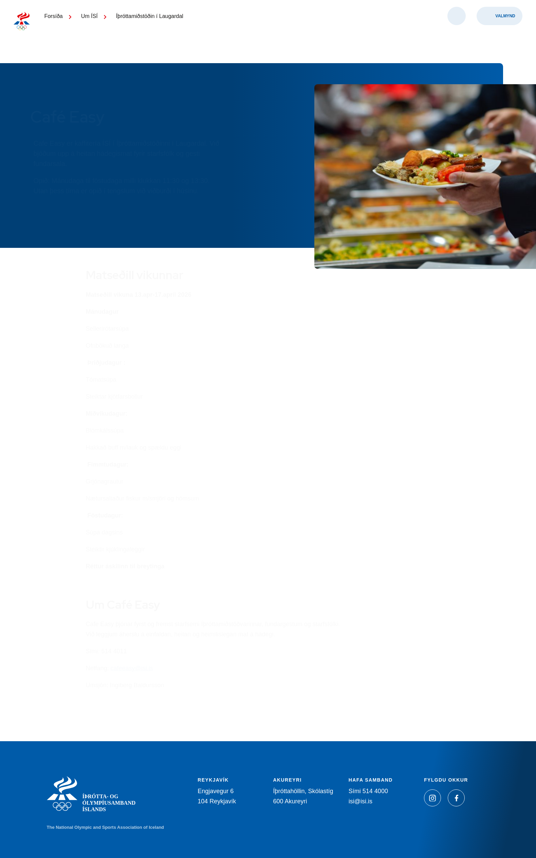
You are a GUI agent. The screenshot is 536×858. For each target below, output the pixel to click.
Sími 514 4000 (368, 791)
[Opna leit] (456, 34)
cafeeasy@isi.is (132, 668)
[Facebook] (456, 797)
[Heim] (30, 30)
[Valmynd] (499, 34)
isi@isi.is (360, 801)
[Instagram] (432, 797)
